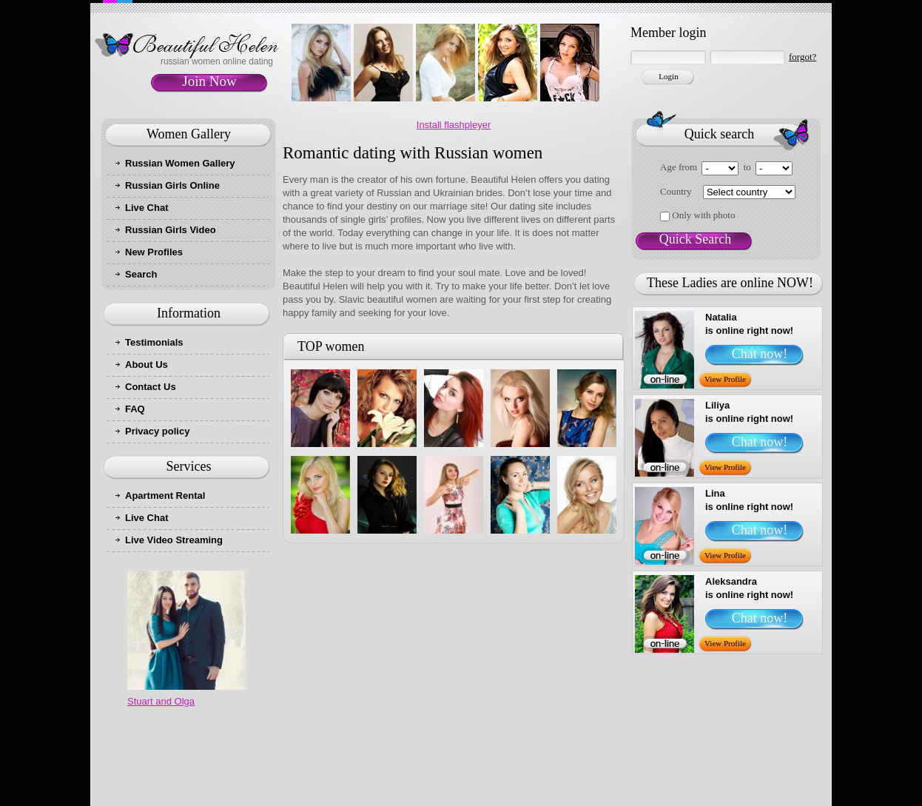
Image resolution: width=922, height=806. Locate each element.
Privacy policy (157, 431)
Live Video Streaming (174, 539)
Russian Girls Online (172, 185)
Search (141, 274)
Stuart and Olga (161, 701)
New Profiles (154, 252)
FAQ (135, 408)
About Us (146, 364)
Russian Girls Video (170, 229)
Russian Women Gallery (180, 163)
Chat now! (760, 353)
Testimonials (154, 342)
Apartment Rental (165, 495)
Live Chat (147, 207)
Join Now (209, 81)
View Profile (725, 379)
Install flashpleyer (454, 124)
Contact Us (150, 386)
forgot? (802, 56)
